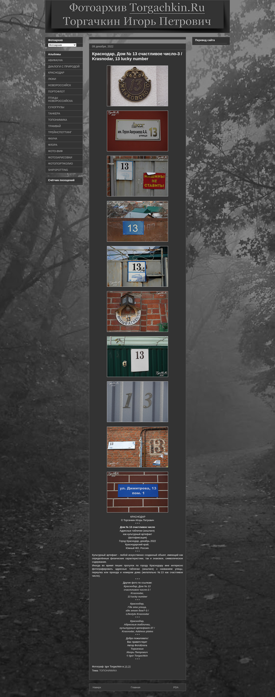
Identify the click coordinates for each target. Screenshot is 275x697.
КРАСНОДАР (56, 72)
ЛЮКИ (52, 78)
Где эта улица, (137, 607)
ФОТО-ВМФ (55, 151)
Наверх (97, 687)
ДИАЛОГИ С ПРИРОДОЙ (63, 66)
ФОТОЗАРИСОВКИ (60, 157)
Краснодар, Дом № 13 (137, 586)
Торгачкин (137, 648)
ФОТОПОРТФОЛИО (60, 163)
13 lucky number (137, 596)
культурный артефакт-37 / (137, 627)
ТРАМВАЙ (54, 126)
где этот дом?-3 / (137, 610)
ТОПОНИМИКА (108, 670)
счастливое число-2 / (137, 589)
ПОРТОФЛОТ (56, 91)
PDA (176, 687)
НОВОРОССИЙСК (59, 85)
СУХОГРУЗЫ (56, 107)
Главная (135, 687)
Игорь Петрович (137, 652)
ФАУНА (52, 138)
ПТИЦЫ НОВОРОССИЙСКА (60, 99)
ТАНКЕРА (54, 113)
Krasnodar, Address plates (137, 631)
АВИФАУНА (55, 60)
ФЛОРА (52, 144)
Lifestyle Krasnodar (137, 614)
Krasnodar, (137, 593)
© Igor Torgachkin (138, 655)
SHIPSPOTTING (58, 169)
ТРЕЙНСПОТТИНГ (60, 132)
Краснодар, (137, 603)
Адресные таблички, (137, 624)
